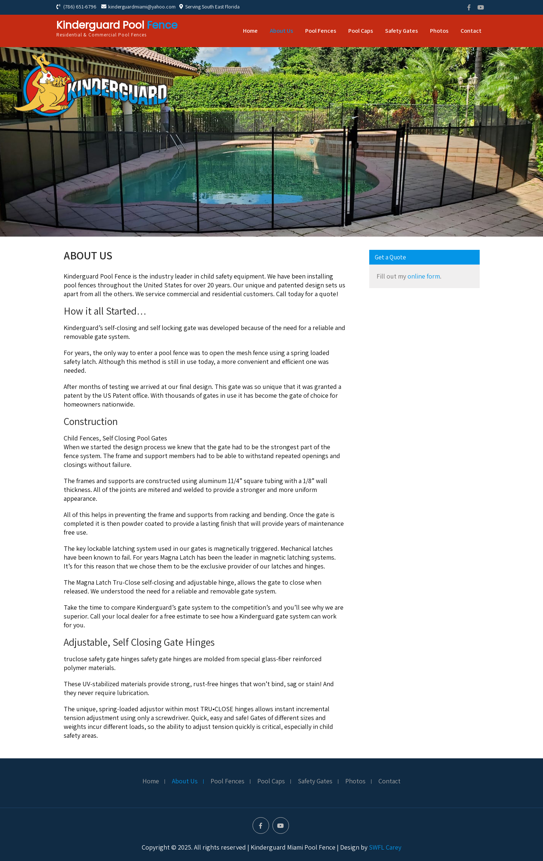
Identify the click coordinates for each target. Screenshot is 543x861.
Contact (471, 31)
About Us (281, 31)
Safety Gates (401, 31)
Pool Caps (360, 31)
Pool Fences (320, 31)
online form (424, 276)
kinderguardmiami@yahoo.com (138, 6)
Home (250, 31)
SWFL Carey (385, 847)
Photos (439, 31)
